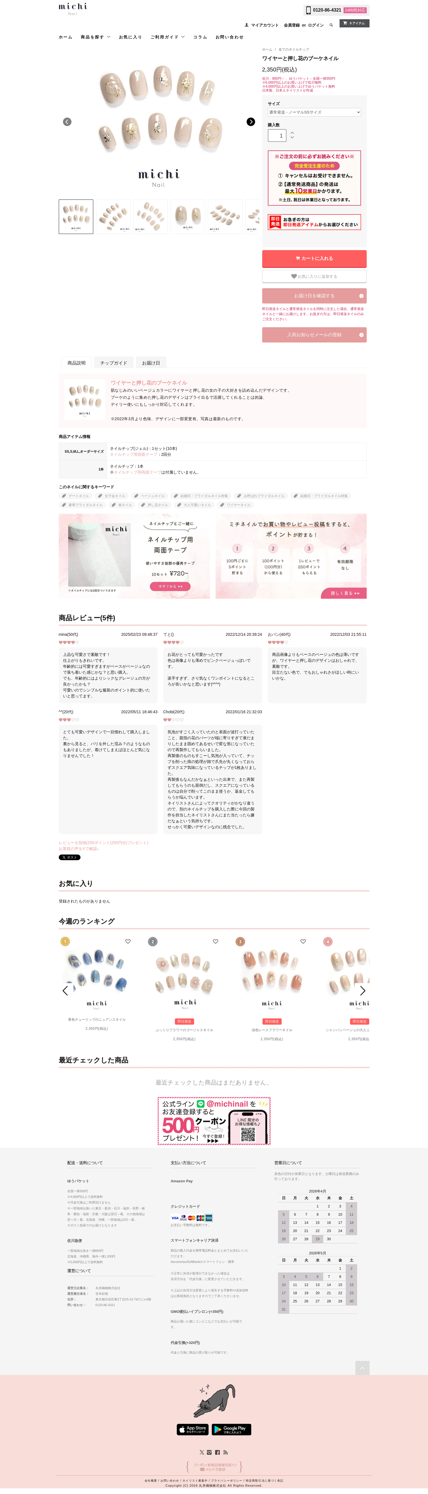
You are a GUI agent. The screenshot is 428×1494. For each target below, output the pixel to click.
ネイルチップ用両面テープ (133, 454)
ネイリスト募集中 (195, 1480)
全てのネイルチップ (294, 49)
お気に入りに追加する (314, 276)
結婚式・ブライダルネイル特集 (204, 496)
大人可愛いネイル (197, 505)
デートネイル (79, 496)
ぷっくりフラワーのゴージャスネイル (184, 1030)
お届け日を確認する (314, 295)
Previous (67, 122)
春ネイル (125, 505)
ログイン (316, 25)
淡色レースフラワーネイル (272, 1030)
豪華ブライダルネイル (86, 505)
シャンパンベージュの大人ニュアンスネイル (360, 1030)
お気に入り (131, 37)
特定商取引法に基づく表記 (264, 1480)
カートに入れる (317, 258)
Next (251, 122)
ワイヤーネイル (239, 505)
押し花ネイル (158, 505)
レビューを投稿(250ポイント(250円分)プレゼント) (103, 842)
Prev (66, 990)
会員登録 (292, 25)
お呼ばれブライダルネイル (264, 496)
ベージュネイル (153, 496)
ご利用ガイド (168, 36)
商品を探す (96, 36)
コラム (200, 37)
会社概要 (151, 1480)
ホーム (66, 37)
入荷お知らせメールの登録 (314, 334)
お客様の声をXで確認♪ (79, 848)
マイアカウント (265, 25)
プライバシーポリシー (226, 1480)
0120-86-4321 (327, 10)
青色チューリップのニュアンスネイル (97, 1020)
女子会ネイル (115, 496)
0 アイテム (354, 23)
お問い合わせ (230, 37)
